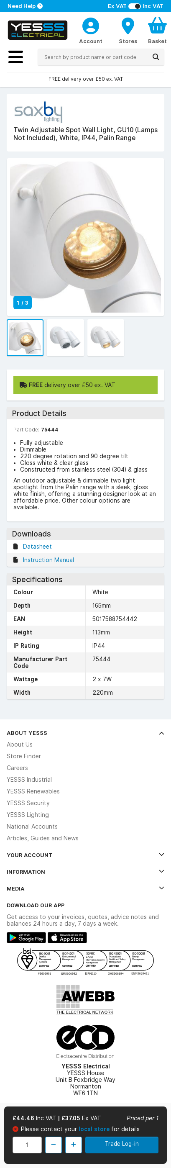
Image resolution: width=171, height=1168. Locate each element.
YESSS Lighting (28, 814)
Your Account (85, 855)
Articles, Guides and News (43, 838)
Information (85, 871)
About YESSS (85, 732)
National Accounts (32, 826)
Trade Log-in (122, 1143)
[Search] (156, 57)
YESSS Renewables (33, 791)
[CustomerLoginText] (90, 24)
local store (95, 1129)
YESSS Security (28, 803)
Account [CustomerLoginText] (90, 41)
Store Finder (24, 756)
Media (85, 888)
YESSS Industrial (29, 779)
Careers (17, 768)
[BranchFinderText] (127, 30)
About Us (20, 744)
